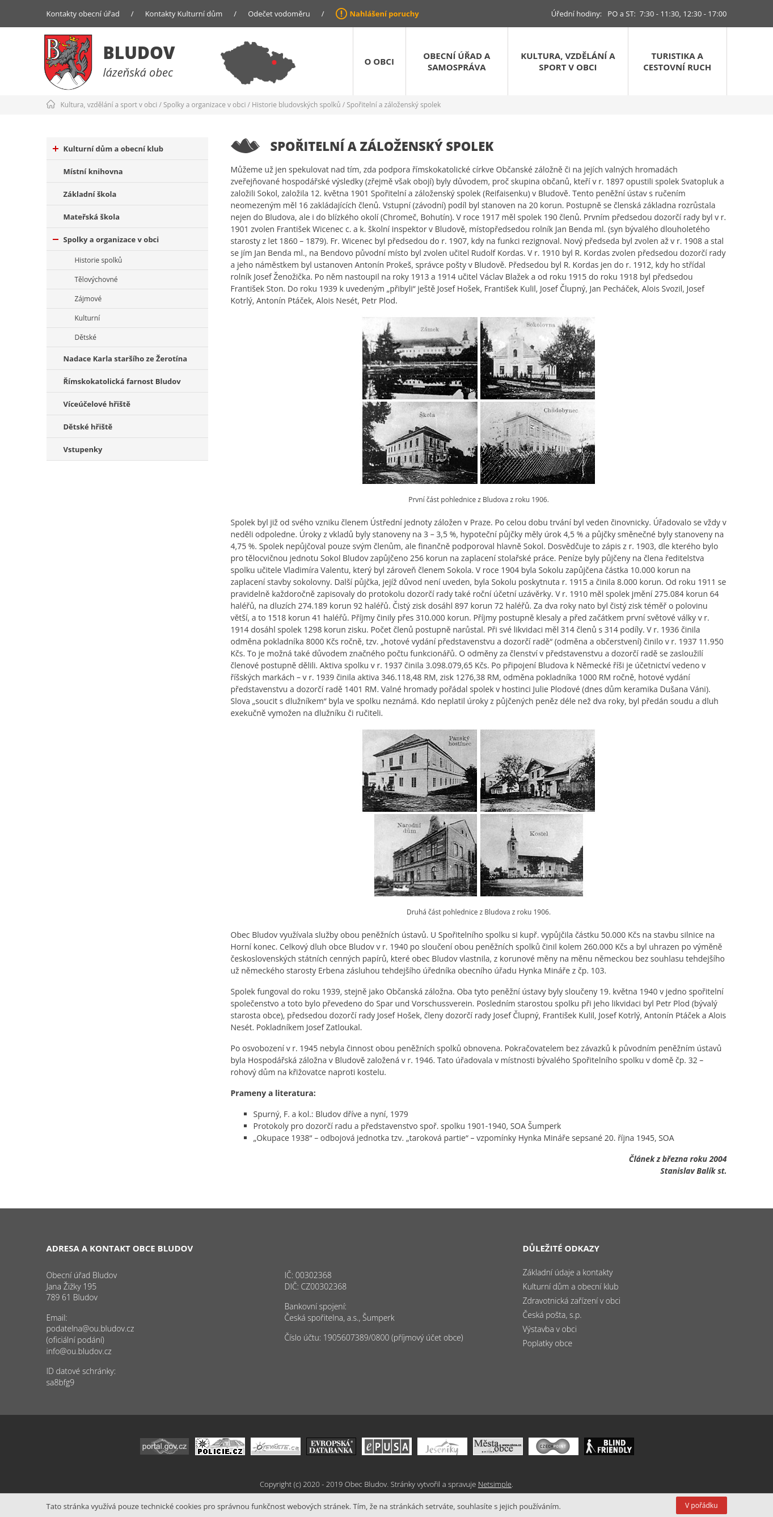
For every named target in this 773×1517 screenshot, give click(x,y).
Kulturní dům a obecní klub (108, 149)
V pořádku (701, 1505)
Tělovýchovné (96, 279)
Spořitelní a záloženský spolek (394, 104)
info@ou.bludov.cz (79, 1351)
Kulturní (87, 318)
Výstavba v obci (550, 1329)
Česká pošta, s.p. (552, 1314)
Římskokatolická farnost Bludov (122, 381)
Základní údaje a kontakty (568, 1272)
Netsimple (495, 1484)
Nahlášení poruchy (384, 14)
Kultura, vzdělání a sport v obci (568, 61)
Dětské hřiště (88, 427)
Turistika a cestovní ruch (677, 61)
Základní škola (90, 194)
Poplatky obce (548, 1343)
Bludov (139, 52)
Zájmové (88, 299)
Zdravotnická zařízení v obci (572, 1300)
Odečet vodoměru (279, 14)
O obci (379, 61)
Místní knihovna (93, 171)
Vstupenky (83, 449)
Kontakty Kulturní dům (184, 14)
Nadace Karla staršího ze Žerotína (126, 358)
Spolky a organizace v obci (204, 104)
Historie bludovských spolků (296, 104)
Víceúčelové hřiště (97, 404)
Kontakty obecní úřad (83, 14)
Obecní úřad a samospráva (456, 61)
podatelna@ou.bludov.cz (90, 1328)
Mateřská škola (92, 217)
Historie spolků (99, 260)
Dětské (85, 337)
